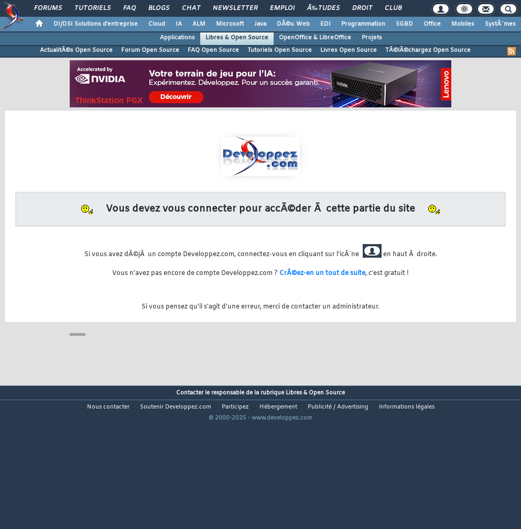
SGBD (404, 24)
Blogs (158, 8)
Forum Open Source (150, 50)
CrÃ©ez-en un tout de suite (322, 273)
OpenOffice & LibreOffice (315, 37)
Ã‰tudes (323, 8)
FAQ (129, 8)
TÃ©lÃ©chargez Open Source (428, 50)
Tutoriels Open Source (279, 50)
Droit (362, 8)
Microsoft (230, 24)
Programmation (363, 24)
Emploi (282, 8)
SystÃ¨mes (500, 24)
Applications (177, 37)
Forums (48, 8)
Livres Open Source (348, 50)
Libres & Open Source (236, 37)
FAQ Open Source (213, 50)
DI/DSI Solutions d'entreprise (95, 24)
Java (260, 24)
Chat (191, 8)
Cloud (156, 24)
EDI (325, 24)
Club (393, 8)
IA (179, 24)
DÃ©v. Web (293, 24)
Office (432, 24)
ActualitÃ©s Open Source (76, 50)
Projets (372, 37)
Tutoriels (92, 8)
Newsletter (235, 8)
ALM (198, 24)
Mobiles (462, 24)
